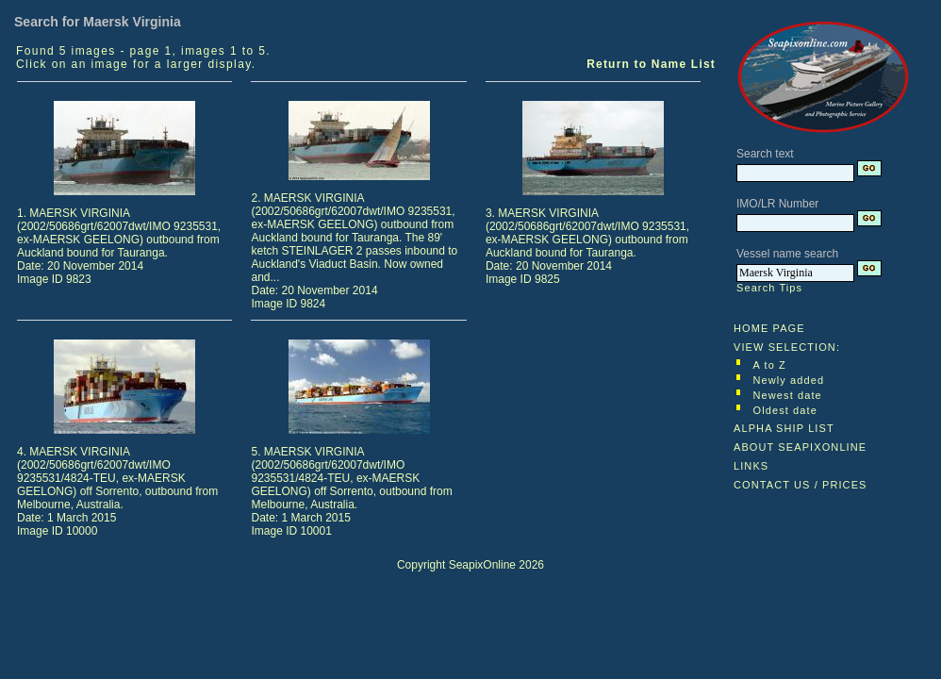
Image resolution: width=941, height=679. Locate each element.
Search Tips (769, 287)
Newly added (789, 380)
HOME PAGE (769, 328)
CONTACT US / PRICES (800, 484)
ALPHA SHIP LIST (784, 428)
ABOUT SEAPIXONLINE (800, 447)
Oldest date (785, 410)
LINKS (751, 466)
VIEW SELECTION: (787, 347)
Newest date (787, 395)
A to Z (769, 365)
